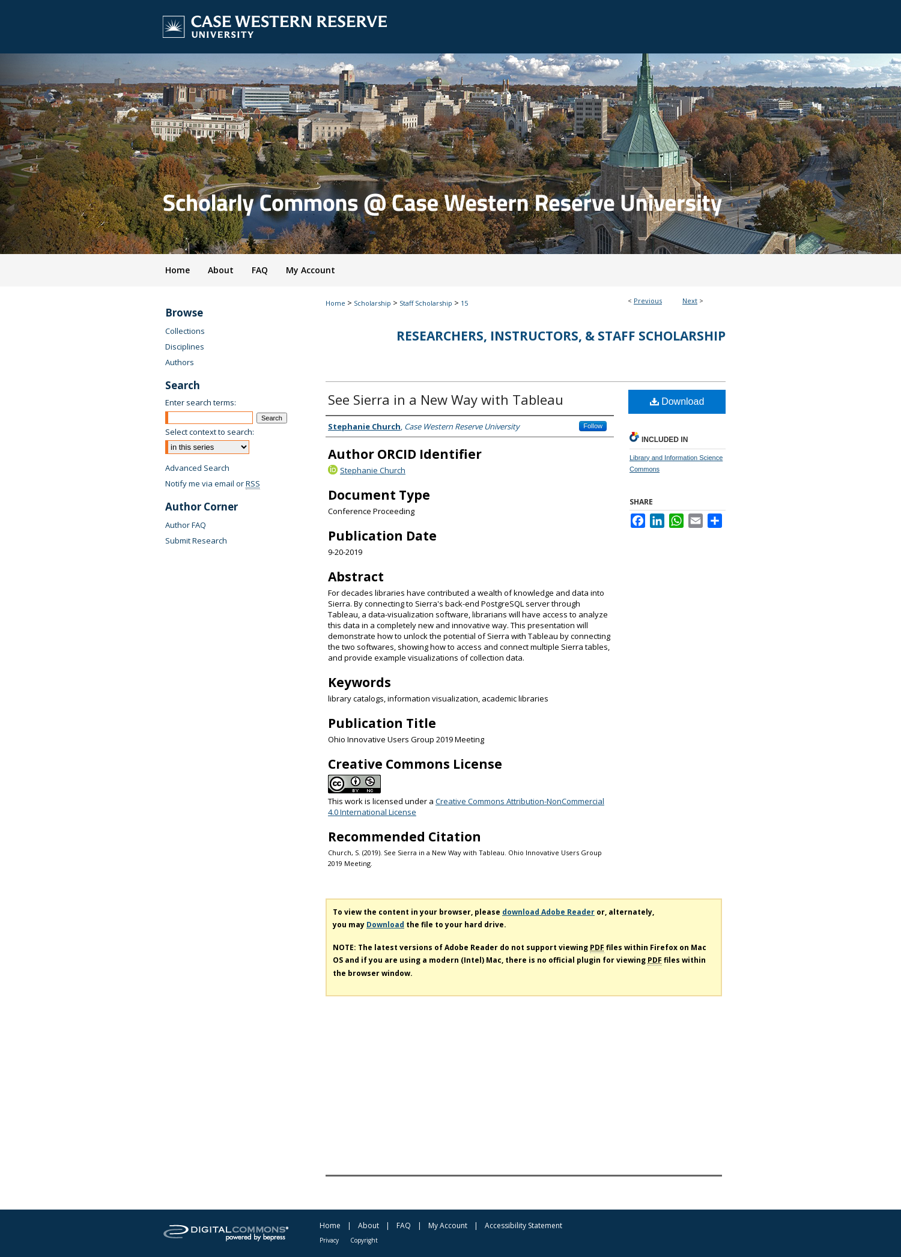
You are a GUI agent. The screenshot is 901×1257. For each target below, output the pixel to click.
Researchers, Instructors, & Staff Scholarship (561, 335)
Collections (185, 331)
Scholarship (372, 302)
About (368, 1225)
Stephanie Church (372, 470)
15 (464, 302)
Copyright (364, 1240)
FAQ (403, 1225)
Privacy (329, 1240)
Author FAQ (185, 524)
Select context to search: (209, 431)
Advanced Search (197, 467)
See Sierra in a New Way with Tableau (445, 399)
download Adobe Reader (548, 912)
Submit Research (196, 540)
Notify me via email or (212, 483)
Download (677, 401)
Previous (648, 300)
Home (335, 302)
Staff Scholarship (425, 302)
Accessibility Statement (523, 1225)
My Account (447, 1225)
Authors (179, 362)
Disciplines (184, 346)
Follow (592, 425)
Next (689, 300)
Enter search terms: (200, 402)
